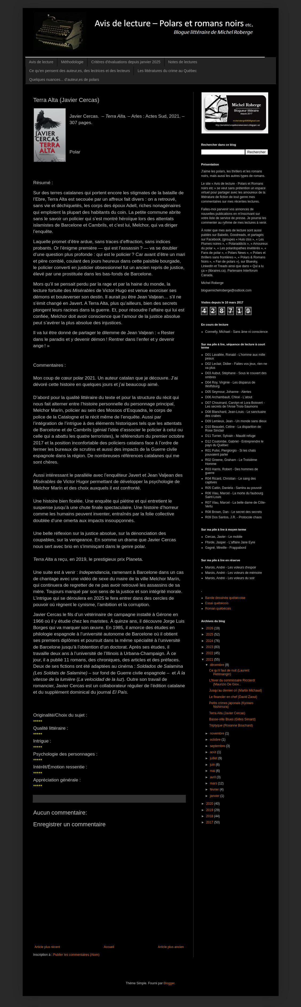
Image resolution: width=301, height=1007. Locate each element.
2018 (210, 816)
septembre (218, 746)
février (215, 789)
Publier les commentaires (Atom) (76, 955)
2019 (210, 810)
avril (213, 777)
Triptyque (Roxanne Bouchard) (231, 725)
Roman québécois (218, 608)
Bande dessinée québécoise (225, 598)
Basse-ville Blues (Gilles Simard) (232, 719)
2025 (210, 634)
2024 (210, 641)
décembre (217, 665)
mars (214, 783)
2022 (210, 653)
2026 (210, 628)
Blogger (169, 983)
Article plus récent (47, 947)
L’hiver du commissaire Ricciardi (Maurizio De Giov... (232, 682)
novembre (217, 733)
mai (213, 771)
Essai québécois (216, 603)
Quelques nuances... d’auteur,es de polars (64, 79)
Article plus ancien (171, 947)
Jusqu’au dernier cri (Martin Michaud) (235, 690)
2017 (210, 822)
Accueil (109, 947)
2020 (210, 803)
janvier (215, 796)
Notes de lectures (182, 62)
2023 (210, 647)
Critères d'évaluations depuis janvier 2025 (125, 62)
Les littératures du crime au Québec (167, 71)
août (213, 752)
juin (213, 765)
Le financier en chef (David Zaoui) (233, 697)
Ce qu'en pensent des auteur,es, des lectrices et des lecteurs (79, 71)
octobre (215, 739)
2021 (210, 659)
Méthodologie (72, 62)
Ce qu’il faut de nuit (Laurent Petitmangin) (229, 672)
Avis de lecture (41, 62)
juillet (214, 758)
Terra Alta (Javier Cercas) (227, 713)
